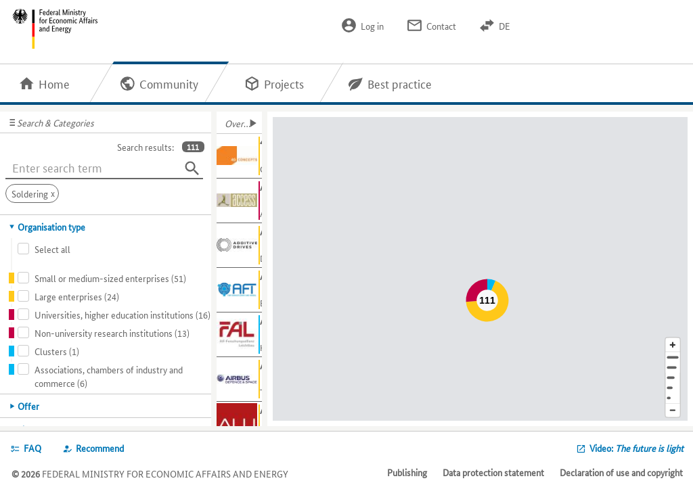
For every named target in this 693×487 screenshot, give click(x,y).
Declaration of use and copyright (621, 472)
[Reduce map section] (673, 411)
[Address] (673, 357)
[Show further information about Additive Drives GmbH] (239, 245)
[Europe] (673, 398)
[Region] (673, 378)
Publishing (407, 472)
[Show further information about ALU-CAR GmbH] (239, 424)
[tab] (105, 226)
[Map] (482, 269)
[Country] (673, 388)
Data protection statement (493, 472)
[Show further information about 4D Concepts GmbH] (239, 156)
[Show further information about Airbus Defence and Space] (239, 379)
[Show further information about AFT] (239, 290)
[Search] (192, 168)
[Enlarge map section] (673, 344)
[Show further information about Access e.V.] (239, 201)
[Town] (673, 368)
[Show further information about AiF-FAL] (239, 334)
